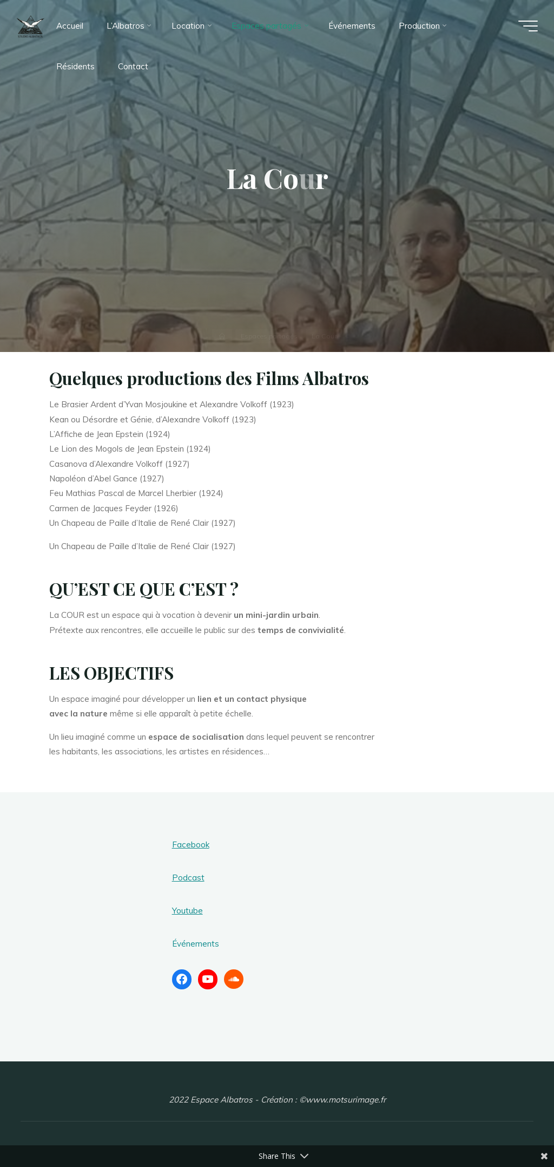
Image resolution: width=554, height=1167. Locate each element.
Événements (195, 943)
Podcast (188, 877)
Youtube (187, 910)
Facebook (190, 844)
